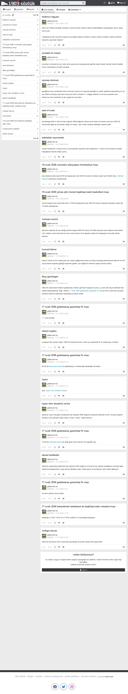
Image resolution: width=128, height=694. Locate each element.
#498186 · (57, 410)
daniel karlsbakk (50, 455)
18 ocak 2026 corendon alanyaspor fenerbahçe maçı (70, 164)
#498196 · (57, 144)
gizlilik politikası (72, 676)
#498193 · (57, 226)
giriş (111, 3)
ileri (35, 15)
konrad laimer (49, 249)
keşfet (30, 9)
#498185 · (57, 437)
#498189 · (57, 338)
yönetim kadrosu (88, 676)
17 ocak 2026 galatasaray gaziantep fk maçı (86, 291)
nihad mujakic (49, 331)
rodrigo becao (49, 530)
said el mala (48, 110)
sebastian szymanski (53, 137)
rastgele (60, 9)
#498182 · (57, 513)
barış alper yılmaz (56, 366)
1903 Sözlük (18, 3)
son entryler (47, 9)
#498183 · (57, 489)
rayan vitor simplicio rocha (56, 390)
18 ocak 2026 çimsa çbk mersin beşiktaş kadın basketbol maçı (75, 192)
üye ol (121, 3)
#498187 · (57, 386)
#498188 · (57, 362)
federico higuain (50, 16)
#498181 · (57, 537)
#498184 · (57, 462)
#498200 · (57, 23)
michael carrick (50, 219)
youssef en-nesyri (51, 53)
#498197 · (57, 117)
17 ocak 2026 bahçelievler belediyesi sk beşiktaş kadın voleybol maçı (79, 506)
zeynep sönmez (50, 80)
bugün (7, 9)
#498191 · (57, 283)
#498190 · (57, 313)
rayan (45, 379)
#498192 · (57, 256)
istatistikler (74, 9)
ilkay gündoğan (50, 276)
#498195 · (57, 171)
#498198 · (57, 87)
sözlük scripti (109, 676)
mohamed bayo (55, 442)
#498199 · (57, 60)
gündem (18, 9)
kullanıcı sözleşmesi (53, 676)
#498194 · (57, 199)
